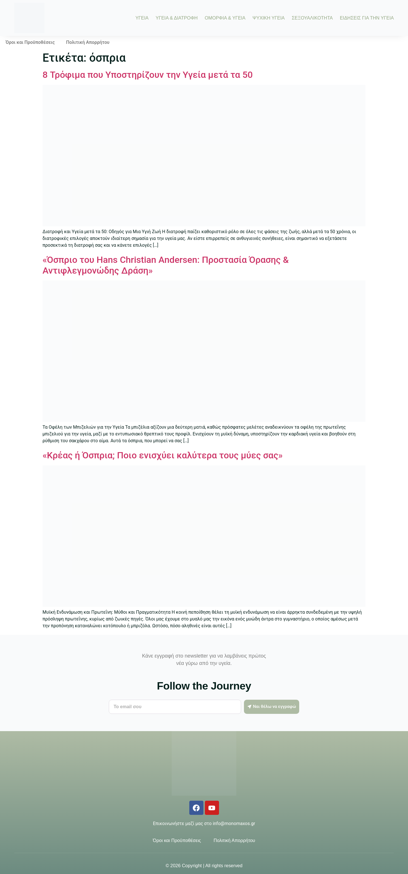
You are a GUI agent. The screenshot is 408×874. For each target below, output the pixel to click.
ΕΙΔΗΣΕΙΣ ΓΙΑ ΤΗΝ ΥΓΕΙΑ (367, 18)
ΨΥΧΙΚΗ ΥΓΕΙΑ (268, 18)
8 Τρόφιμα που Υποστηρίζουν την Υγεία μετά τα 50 (147, 74)
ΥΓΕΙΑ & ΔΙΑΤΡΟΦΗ (176, 18)
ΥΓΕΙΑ (141, 18)
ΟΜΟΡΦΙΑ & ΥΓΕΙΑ (225, 18)
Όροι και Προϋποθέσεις (30, 42)
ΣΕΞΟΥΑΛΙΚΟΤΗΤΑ (312, 18)
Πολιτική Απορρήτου (87, 42)
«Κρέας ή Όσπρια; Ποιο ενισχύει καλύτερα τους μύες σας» (162, 455)
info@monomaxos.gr (234, 823)
